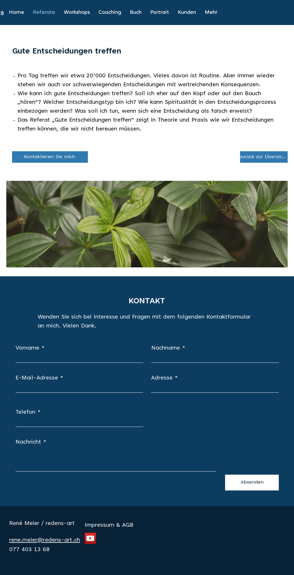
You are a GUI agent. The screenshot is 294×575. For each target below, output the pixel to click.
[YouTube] (90, 538)
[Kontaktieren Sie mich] (50, 157)
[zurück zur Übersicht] (264, 157)
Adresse (162, 378)
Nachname (165, 348)
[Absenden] (252, 482)
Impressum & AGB (109, 525)
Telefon (25, 412)
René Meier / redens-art (42, 523)
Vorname (27, 348)
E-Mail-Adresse (37, 378)
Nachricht (28, 442)
